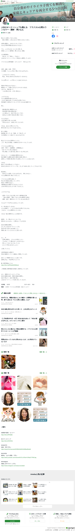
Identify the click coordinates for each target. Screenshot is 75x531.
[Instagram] (57, 36)
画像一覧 (55, 30)
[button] (66, 18)
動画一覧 (67, 30)
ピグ (66, 27)
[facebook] (53, 36)
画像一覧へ (43, 373)
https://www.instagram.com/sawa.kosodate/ (13, 465)
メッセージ (55, 27)
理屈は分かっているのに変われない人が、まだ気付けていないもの (19, 340)
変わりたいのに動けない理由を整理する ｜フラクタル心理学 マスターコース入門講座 (19, 330)
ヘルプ (73, 530)
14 (34, 345)
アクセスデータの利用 (64, 530)
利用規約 (55, 530)
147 (36, 304)
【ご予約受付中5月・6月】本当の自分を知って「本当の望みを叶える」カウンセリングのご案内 (19, 319)
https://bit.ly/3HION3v (7, 441)
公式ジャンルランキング (58, 48)
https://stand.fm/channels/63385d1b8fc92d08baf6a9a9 (16, 449)
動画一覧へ (43, 352)
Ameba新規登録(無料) (70, 1)
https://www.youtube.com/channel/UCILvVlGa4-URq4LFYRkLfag (18, 457)
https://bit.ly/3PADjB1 (7, 434)
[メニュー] (73, 18)
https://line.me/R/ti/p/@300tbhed (10, 265)
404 (36, 335)
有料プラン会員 (5, 32)
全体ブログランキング (57, 53)
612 (36, 325)
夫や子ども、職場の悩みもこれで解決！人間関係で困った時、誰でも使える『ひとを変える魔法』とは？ (19, 299)
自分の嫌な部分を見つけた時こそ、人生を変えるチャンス (19, 309)
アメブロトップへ (37, 506)
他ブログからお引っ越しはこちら (12, 523)
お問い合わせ (49, 530)
